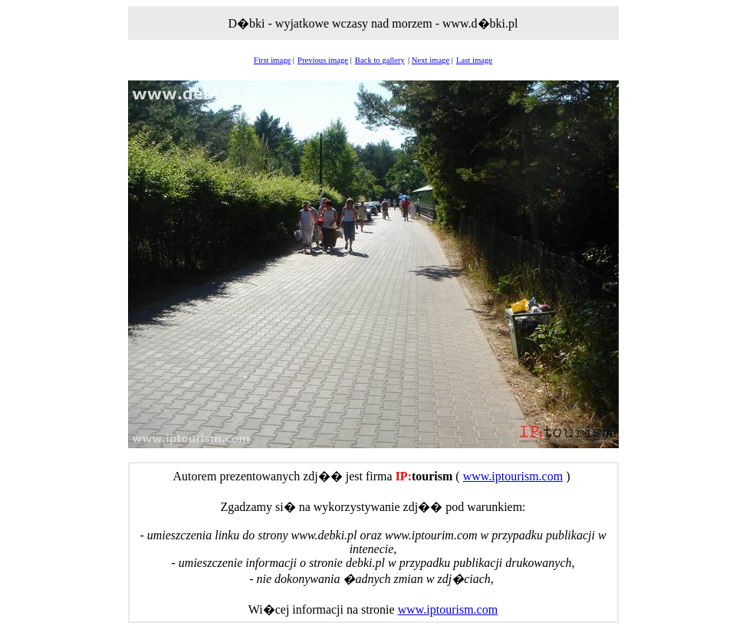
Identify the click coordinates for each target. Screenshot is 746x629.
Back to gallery (380, 60)
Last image (474, 60)
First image (272, 60)
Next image (430, 60)
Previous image (322, 60)
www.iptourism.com (513, 476)
